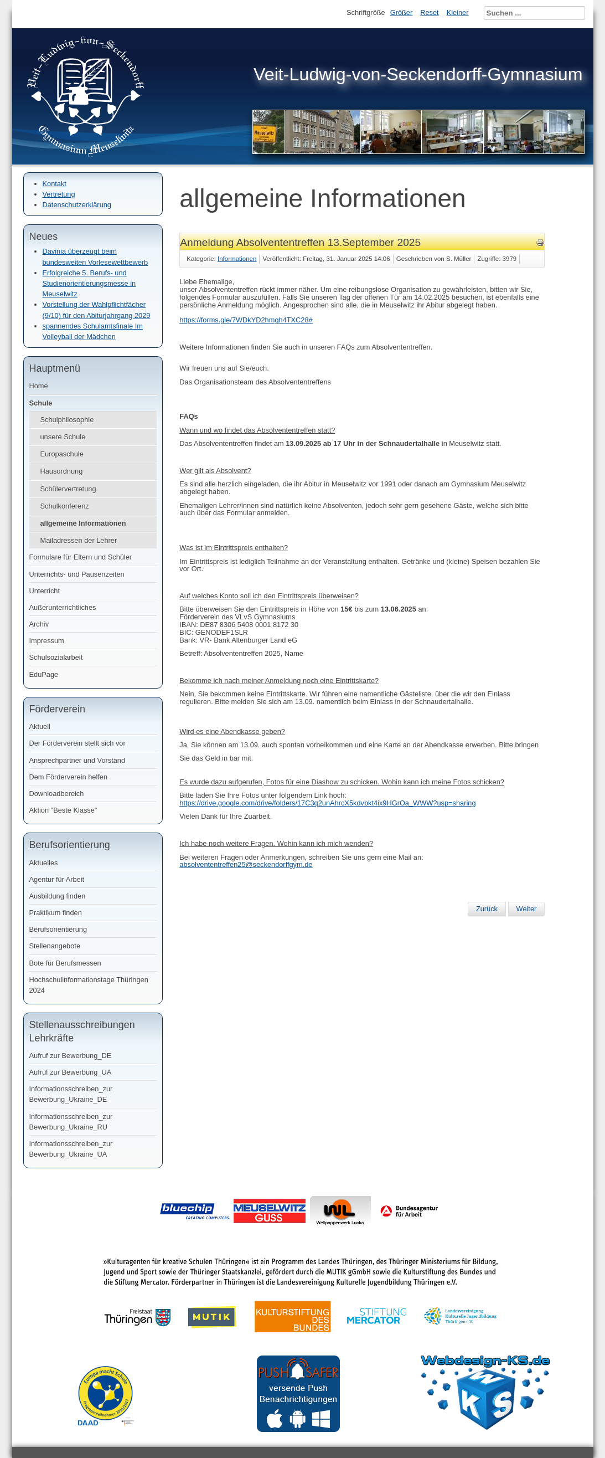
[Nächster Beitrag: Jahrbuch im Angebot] (526, 909)
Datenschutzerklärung (77, 205)
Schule (41, 403)
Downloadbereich (56, 793)
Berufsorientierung (58, 929)
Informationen (237, 258)
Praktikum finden (55, 912)
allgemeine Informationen (83, 523)
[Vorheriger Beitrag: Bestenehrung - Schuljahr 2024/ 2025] (487, 909)
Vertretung (59, 194)
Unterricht (44, 591)
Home (38, 386)
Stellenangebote (55, 946)
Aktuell (39, 726)
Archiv (39, 624)
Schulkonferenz (64, 506)
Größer (401, 12)
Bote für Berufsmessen (65, 963)
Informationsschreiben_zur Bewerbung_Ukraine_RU (71, 1121)
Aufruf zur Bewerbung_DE (70, 1055)
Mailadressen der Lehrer (78, 540)
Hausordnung (61, 471)
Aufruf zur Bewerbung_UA (70, 1072)
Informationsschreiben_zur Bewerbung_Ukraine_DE (71, 1094)
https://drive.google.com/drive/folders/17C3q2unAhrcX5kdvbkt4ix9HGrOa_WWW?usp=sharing (327, 803)
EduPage (44, 674)
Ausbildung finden (57, 896)
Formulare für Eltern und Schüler (80, 557)
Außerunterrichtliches (62, 607)
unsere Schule (63, 437)
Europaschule (62, 454)
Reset (429, 12)
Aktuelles (43, 863)
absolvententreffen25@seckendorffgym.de (245, 864)
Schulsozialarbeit (56, 657)
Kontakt (54, 183)
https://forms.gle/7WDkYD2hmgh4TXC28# (245, 320)
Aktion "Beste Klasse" (63, 810)
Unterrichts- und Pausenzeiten (77, 574)
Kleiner (458, 12)
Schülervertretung (68, 489)
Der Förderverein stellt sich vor (77, 743)
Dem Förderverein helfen (68, 777)
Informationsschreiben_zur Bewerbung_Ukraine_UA (71, 1148)
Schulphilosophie (67, 419)
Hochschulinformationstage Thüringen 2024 (88, 985)
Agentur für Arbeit (57, 879)
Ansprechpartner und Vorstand (77, 760)
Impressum (46, 640)
